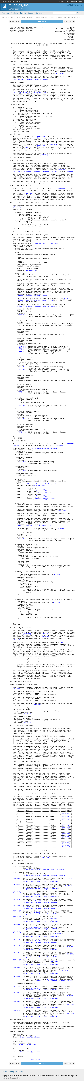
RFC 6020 (68, 886)
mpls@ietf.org (39, 486)
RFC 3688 (68, 878)
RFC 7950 (26, 907)
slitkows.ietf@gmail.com (43, 496)
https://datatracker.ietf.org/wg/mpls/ (43, 484)
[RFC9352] (70, 171)
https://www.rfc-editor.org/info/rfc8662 (41, 999)
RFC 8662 (22, 367)
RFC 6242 (38, 901)
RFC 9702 (67, 299)
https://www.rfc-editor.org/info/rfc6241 (41, 896)
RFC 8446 (38, 941)
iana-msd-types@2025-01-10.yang (44, 244)
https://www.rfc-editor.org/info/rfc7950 (41, 908)
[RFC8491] (17, 171)
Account (61, 1)
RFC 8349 (22, 462)
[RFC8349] (41, 146)
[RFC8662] (29, 147)
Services (23, 13)
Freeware (5, 13)
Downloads (74, 1)
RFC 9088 (22, 370)
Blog (80, 1)
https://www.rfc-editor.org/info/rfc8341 (41, 921)
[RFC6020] (37, 705)
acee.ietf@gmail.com (41, 493)
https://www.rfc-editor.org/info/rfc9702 (30, 79)
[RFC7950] (41, 137)
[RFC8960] (54, 144)
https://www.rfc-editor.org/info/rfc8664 (41, 1007)
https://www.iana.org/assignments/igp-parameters (45, 870)
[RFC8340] (17, 207)
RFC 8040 (36, 913)
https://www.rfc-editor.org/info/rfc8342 (41, 929)
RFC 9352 (22, 392)
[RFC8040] (46, 634)
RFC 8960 (22, 471)
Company (39, 13)
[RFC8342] (44, 155)
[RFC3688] (17, 689)
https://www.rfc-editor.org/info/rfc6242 (41, 902)
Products (14, 13)
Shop (67, 1)
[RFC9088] (56, 171)
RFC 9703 (68, 21)
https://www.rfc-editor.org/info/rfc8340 (41, 990)
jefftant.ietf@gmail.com (43, 499)
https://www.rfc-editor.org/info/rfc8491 (41, 957)
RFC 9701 (16, 21)
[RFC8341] (65, 643)
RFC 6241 (37, 895)
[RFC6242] (45, 637)
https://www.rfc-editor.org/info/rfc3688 (41, 881)
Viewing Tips (13, 1071)
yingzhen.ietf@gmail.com (43, 490)
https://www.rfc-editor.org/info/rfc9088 (41, 973)
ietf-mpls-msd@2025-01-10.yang (44, 448)
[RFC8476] (62, 170)
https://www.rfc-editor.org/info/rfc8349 (41, 936)
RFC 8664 (22, 349)
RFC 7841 (59, 73)
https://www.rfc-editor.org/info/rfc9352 (54, 981)
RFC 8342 (62, 511)
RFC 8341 (54, 918)
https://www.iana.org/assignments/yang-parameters (38, 306)
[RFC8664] (37, 171)
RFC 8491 (22, 346)
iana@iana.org (30, 270)
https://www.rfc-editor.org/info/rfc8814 (41, 1016)
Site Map (4, 1071)
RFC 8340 (34, 988)
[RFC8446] (17, 640)
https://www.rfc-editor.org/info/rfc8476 (41, 950)
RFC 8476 (22, 348)
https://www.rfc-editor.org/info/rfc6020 (41, 889)
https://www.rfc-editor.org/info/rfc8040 (41, 914)
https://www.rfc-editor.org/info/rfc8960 (41, 964)
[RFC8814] (46, 171)
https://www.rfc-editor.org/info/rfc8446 (41, 942)
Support (31, 13)
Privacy (20, 1071)
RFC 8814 (22, 352)
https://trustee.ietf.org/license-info (30, 93)
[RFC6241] (27, 634)
